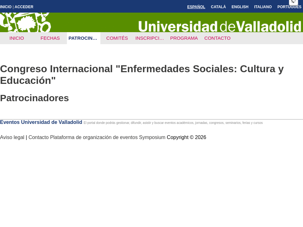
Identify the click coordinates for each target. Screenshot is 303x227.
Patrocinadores (84, 38)
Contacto (218, 38)
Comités (117, 38)
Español (196, 7)
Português (289, 7)
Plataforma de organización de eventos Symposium (108, 137)
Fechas (50, 38)
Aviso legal (13, 137)
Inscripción (150, 38)
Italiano (263, 7)
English (240, 7)
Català (218, 7)
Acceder (24, 7)
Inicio (6, 7)
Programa (184, 38)
